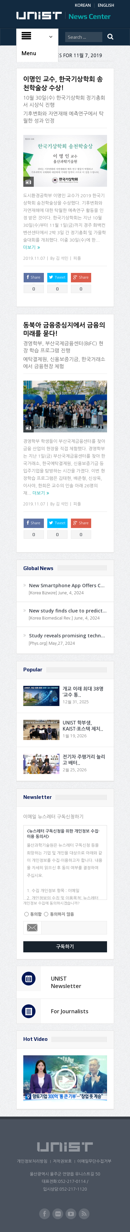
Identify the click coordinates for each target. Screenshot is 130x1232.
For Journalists (69, 1011)
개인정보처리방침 (32, 1161)
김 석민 (62, 258)
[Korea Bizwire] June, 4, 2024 (56, 593)
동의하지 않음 (62, 914)
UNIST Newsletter (66, 982)
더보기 (29, 247)
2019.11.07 (34, 258)
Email (33, 927)
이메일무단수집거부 (94, 1161)
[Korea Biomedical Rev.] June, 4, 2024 (64, 618)
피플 (77, 258)
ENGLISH (106, 5)
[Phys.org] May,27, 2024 (52, 643)
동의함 (36, 914)
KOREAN (83, 5)
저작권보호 (62, 1161)
